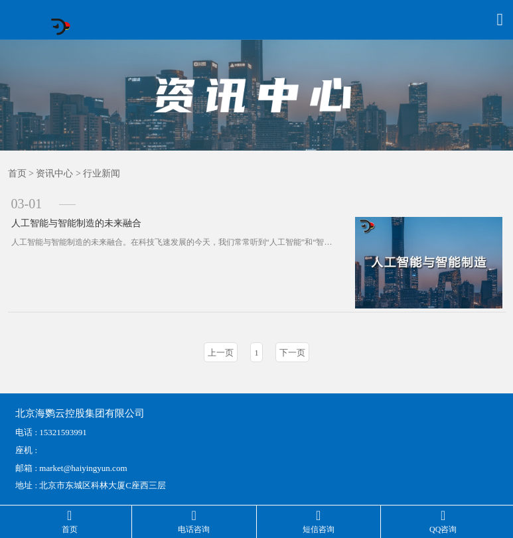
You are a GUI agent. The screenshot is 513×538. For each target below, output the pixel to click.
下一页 (292, 353)
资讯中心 (54, 173)
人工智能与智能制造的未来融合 (76, 223)
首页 (17, 173)
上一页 (221, 353)
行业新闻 (101, 173)
